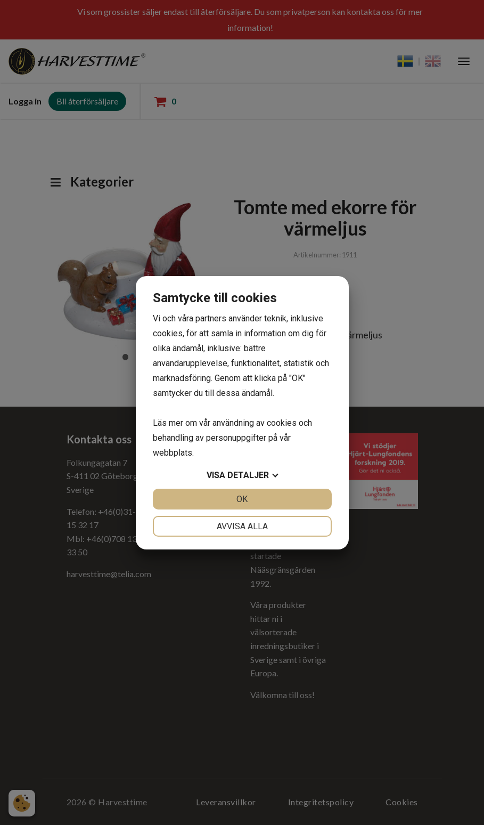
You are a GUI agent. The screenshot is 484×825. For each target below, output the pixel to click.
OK (242, 499)
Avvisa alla (242, 526)
